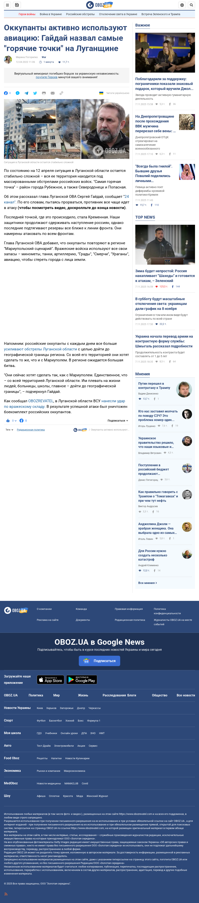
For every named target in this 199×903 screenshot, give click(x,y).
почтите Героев (47, 77)
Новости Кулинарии (77, 758)
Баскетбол (55, 720)
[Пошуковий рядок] (191, 5)
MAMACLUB (71, 783)
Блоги (131, 695)
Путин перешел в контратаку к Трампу (154, 386)
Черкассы (95, 708)
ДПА (84, 733)
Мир (56, 695)
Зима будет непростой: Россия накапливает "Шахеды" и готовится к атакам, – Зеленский (165, 276)
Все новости (186, 695)
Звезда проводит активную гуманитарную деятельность (163, 96)
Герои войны (27, 14)
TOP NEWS (145, 217)
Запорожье (66, 708)
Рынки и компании (48, 770)
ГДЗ (39, 733)
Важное (142, 25)
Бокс (81, 720)
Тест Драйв (44, 745)
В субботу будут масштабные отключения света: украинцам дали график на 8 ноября (161, 304)
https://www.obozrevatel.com (135, 813)
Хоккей (69, 720)
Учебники (51, 733)
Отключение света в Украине (118, 14)
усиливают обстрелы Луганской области (41, 349)
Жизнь (83, 695)
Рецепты (42, 758)
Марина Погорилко (27, 57)
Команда (81, 608)
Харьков (51, 708)
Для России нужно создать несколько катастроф (152, 555)
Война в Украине (51, 14)
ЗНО (93, 733)
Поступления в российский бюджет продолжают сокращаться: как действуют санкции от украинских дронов (155, 469)
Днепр (81, 708)
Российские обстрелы (80, 14)
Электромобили (64, 745)
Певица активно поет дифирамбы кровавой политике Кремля (149, 190)
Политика (36, 695)
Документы (83, 619)
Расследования (114, 695)
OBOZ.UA (179, 820)
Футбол (41, 720)
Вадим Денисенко (148, 393)
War (44, 57)
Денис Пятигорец (148, 480)
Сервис (93, 745)
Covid (85, 783)
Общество (159, 695)
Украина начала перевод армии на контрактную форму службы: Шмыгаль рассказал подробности (164, 341)
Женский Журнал (97, 796)
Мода (79, 796)
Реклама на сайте (48, 619)
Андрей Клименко (148, 565)
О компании (44, 608)
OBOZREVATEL (40, 401)
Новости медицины (49, 783)
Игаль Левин (145, 539)
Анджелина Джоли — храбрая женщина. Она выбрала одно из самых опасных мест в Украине (156, 528)
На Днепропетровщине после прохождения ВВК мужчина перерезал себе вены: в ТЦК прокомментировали (155, 123)
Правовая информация (129, 608)
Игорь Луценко (146, 426)
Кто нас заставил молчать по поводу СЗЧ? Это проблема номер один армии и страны (158, 415)
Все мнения (146, 583)
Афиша (41, 796)
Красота (68, 796)
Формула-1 (93, 720)
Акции (81, 745)
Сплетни (54, 796)
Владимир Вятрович (149, 453)
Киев (40, 708)
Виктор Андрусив (148, 506)
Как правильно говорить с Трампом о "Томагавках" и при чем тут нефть (158, 496)
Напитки (56, 758)
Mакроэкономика (74, 770)
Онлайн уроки (69, 733)
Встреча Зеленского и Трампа (160, 14)
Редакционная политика (31, 429)
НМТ (102, 733)
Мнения (142, 374)
